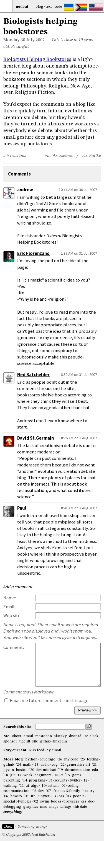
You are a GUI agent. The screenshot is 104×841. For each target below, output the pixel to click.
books (56, 801)
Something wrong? (32, 827)
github (45, 741)
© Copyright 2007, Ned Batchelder (28, 835)
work (28, 775)
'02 (35, 801)
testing (92, 759)
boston (21, 770)
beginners (43, 775)
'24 (18, 765)
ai (27, 786)
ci (61, 775)
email (28, 736)
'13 (49, 780)
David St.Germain (35, 438)
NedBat (22, 7)
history (88, 791)
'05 (26, 796)
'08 (34, 791)
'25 (82, 759)
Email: (9, 607)
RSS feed (36, 750)
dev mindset (46, 770)
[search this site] (60, 727)
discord (75, 736)
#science (66, 156)
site (35, 741)
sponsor (10, 741)
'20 (31, 770)
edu (95, 770)
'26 (59, 759)
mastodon (43, 736)
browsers (71, 801)
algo (35, 786)
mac (43, 807)
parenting (11, 780)
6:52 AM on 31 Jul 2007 (79, 374)
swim (44, 801)
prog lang (37, 780)
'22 (62, 765)
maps (53, 807)
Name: (9, 598)
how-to (16, 796)
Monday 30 (14, 40)
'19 (60, 770)
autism (53, 786)
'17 (19, 775)
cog (55, 765)
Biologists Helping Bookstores (37, 59)
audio (45, 765)
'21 (94, 765)
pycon (8, 770)
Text (49, 7)
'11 (21, 786)
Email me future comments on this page (46, 700)
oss (61, 796)
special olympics (17, 801)
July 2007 (35, 40)
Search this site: (18, 727)
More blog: (13, 759)
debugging (12, 807)
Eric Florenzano (33, 253)
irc (85, 736)
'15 (67, 775)
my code (71, 759)
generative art (78, 765)
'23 (36, 765)
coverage (47, 759)
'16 (56, 775)
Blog (39, 7)
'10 (43, 786)
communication (16, 791)
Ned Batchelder (33, 375)
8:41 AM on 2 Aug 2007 (79, 507)
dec (91, 801)
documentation (77, 770)
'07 (48, 791)
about (16, 736)
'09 (63, 786)
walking (10, 786)
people (79, 796)
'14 (24, 780)
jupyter (43, 796)
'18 (5, 775)
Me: (7, 736)
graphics (30, 807)
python (31, 759)
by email (54, 750)
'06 (5, 796)
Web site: (12, 615)
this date (80, 807)
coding (73, 786)
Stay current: (15, 750)
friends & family (66, 791)
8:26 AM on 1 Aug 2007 (79, 437)
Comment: (13, 647)
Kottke (95, 156)
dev (41, 791)
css (83, 801)
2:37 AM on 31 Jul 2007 (79, 253)
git (12, 775)
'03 (68, 796)
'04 (54, 796)
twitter (75, 780)
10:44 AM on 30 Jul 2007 (78, 189)
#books (51, 156)
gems (76, 775)
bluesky (60, 736)
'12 (85, 780)
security (61, 780)
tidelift (24, 741)
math (27, 765)
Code (58, 7)
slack (94, 736)
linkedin (60, 741)
